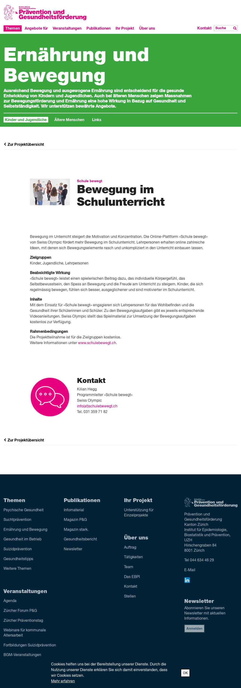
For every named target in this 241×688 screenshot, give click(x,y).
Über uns (147, 28)
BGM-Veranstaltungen (22, 655)
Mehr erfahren (63, 681)
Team (128, 567)
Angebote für (36, 28)
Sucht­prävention (17, 520)
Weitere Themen (17, 569)
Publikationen (98, 28)
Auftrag (130, 548)
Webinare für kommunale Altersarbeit (25, 633)
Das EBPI (132, 577)
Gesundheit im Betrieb (22, 539)
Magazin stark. (76, 530)
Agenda (10, 601)
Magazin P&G (75, 520)
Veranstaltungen (67, 28)
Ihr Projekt (125, 28)
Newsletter (73, 549)
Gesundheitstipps (18, 559)
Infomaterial (74, 510)
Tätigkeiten (133, 557)
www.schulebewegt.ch (97, 343)
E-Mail (189, 570)
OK (185, 673)
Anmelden (194, 628)
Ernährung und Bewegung (25, 530)
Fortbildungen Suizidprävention (30, 645)
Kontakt (204, 28)
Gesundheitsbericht (80, 539)
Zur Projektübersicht (24, 144)
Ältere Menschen (69, 120)
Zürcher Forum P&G (20, 611)
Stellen (130, 596)
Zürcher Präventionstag (23, 621)
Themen (12, 28)
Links (96, 120)
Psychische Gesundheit (24, 510)
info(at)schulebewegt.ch (97, 406)
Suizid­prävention (18, 549)
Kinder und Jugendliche (26, 120)
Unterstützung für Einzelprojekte (138, 512)
